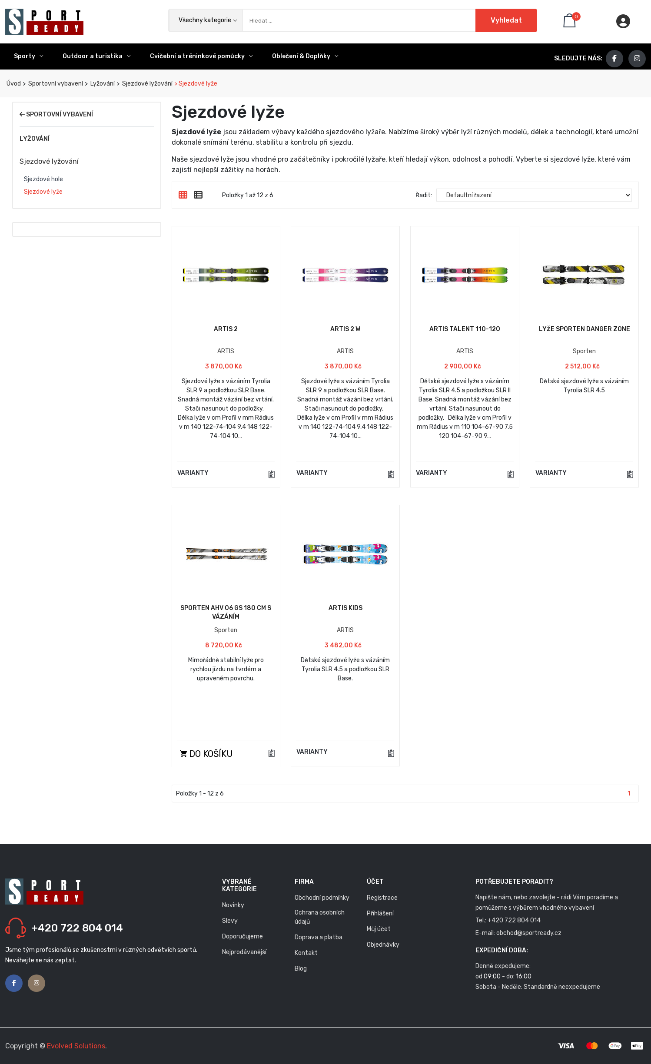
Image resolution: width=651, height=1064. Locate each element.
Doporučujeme (242, 936)
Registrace (382, 898)
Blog (301, 968)
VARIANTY (193, 473)
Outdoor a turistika (97, 56)
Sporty (28, 56)
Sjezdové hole (43, 179)
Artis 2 (226, 329)
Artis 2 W (345, 329)
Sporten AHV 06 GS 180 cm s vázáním (225, 612)
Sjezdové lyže (43, 192)
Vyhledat (506, 20)
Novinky (233, 905)
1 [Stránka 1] (629, 793)
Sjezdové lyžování (147, 83)
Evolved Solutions (76, 1046)
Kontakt (306, 953)
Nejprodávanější (244, 952)
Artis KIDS (345, 608)
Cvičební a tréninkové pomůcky (201, 56)
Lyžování (102, 83)
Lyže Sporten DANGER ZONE (584, 329)
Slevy (230, 921)
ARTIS (225, 351)
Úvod (13, 83)
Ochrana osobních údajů (320, 917)
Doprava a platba (318, 937)
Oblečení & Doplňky (305, 56)
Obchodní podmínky (322, 898)
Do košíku (206, 754)
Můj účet (379, 929)
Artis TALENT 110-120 (464, 329)
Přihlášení (380, 913)
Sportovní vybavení (55, 83)
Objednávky (383, 944)
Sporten (584, 351)
